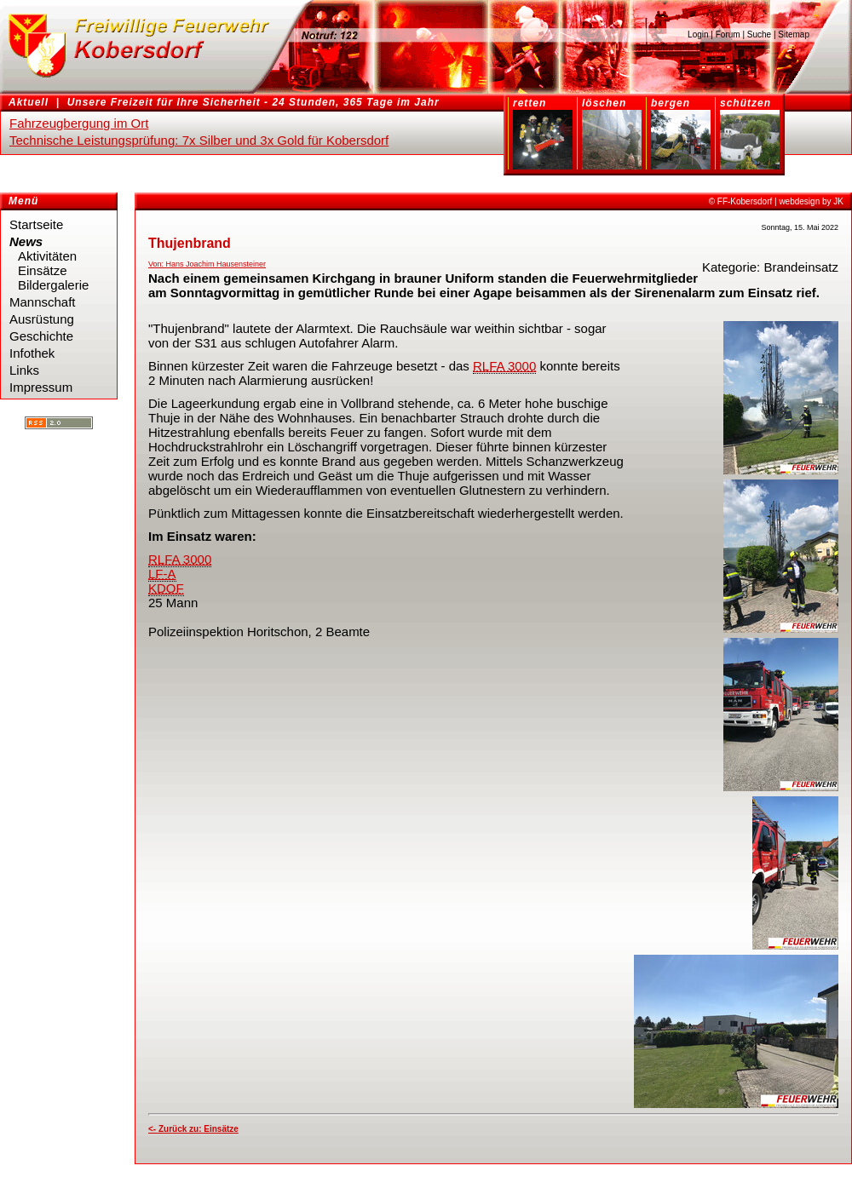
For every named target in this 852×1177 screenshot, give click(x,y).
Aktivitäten (47, 256)
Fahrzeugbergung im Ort (78, 123)
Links (24, 370)
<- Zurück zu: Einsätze (193, 1129)
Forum (728, 34)
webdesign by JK (811, 201)
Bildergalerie (53, 285)
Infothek (32, 353)
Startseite (36, 224)
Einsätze (42, 270)
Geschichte (41, 336)
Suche (759, 34)
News (26, 241)
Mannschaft (42, 302)
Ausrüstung (41, 319)
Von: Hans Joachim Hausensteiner (207, 264)
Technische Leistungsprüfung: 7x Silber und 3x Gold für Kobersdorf (199, 140)
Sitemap (793, 34)
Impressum (40, 387)
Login (698, 34)
